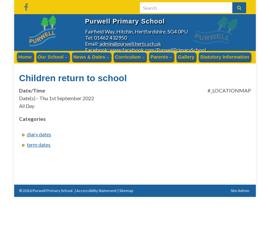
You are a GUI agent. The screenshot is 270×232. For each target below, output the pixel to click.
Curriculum (130, 57)
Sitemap (126, 190)
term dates (39, 144)
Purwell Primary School (139, 20)
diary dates (39, 133)
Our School (53, 57)
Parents (161, 57)
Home (25, 57)
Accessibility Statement (96, 190)
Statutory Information (224, 57)
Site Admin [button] (240, 190)
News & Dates (91, 57)
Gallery (186, 57)
